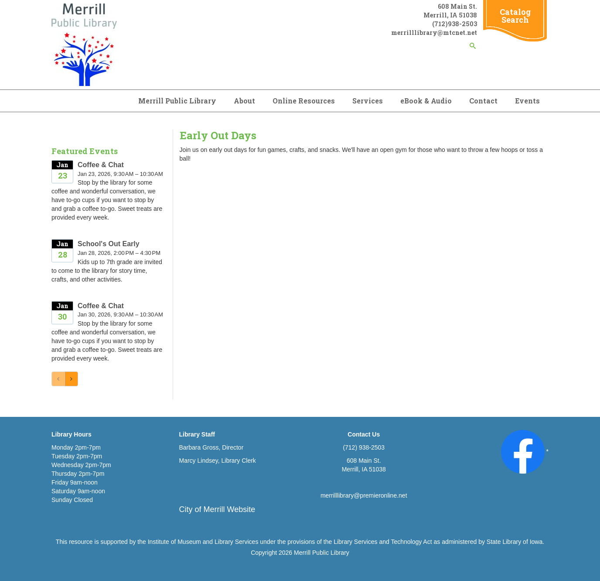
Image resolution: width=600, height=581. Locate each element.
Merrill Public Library (177, 100)
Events (527, 100)
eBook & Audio (426, 100)
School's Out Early (109, 244)
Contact (483, 100)
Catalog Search (515, 16)
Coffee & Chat (101, 164)
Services (367, 100)
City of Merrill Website (217, 509)
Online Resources (304, 100)
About (244, 100)
